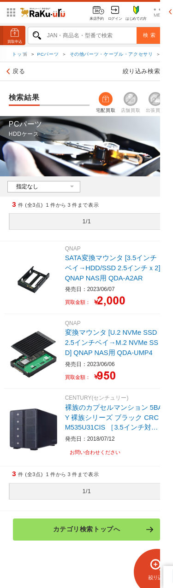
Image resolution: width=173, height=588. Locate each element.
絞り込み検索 (146, 71)
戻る (14, 71)
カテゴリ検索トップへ (103, 529)
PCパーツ (48, 54)
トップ (20, 54)
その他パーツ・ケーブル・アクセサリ (111, 54)
